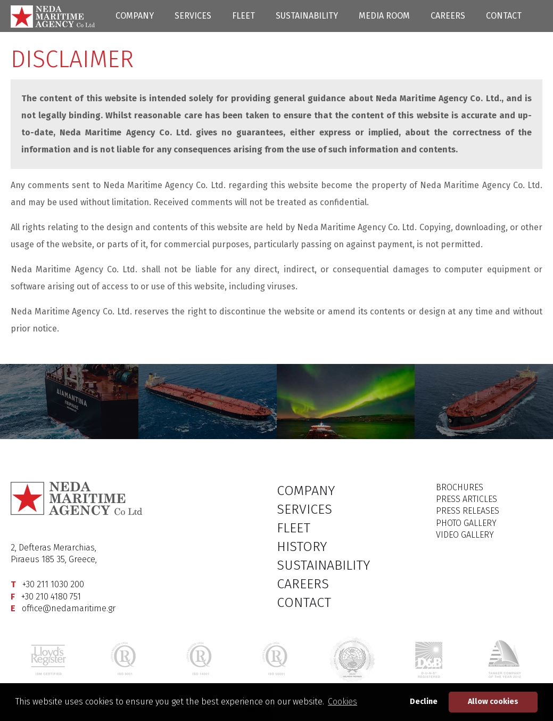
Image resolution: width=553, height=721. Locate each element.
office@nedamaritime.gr (68, 608)
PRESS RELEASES (467, 511)
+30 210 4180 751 (51, 597)
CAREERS (448, 16)
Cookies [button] (342, 701)
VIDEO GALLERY (465, 535)
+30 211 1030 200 (53, 584)
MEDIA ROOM (384, 16)
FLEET (243, 16)
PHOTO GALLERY (466, 523)
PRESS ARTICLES (466, 499)
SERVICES (193, 16)
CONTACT (504, 16)
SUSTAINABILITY (307, 16)
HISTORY (302, 547)
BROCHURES (459, 487)
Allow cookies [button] (493, 701)
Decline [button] (424, 701)
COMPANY (134, 16)
